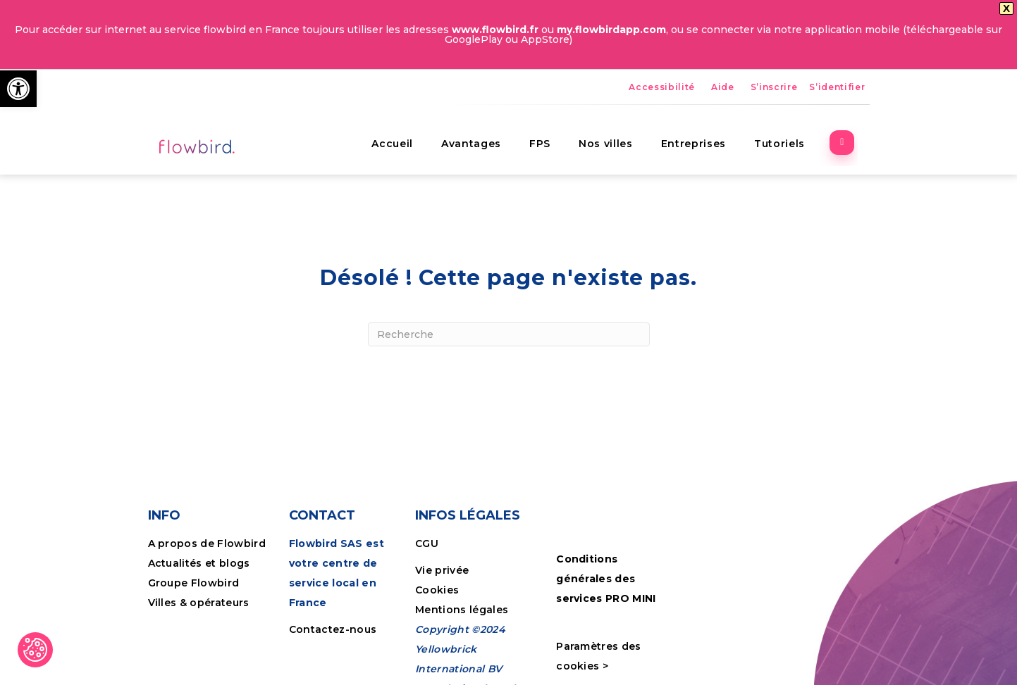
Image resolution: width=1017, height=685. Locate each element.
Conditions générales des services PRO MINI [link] (606, 553)
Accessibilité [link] (662, 61)
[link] (18, 88)
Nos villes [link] (617, 111)
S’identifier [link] (837, 61)
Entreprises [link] (704, 111)
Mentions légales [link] (461, 585)
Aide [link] (722, 61)
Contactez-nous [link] (333, 604)
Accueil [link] (404, 111)
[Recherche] (509, 309)
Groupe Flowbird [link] (195, 558)
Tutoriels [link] (790, 111)
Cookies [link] (438, 565)
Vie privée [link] (442, 545)
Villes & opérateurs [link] (198, 578)
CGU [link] (426, 519)
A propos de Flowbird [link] (207, 519)
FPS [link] (551, 111)
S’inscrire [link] (774, 61)
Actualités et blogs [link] (199, 538)
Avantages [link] (482, 111)
